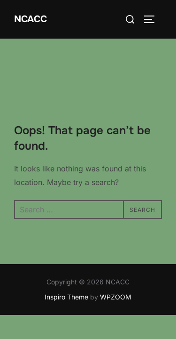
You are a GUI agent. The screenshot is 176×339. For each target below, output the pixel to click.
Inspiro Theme (66, 258)
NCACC (30, 19)
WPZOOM (115, 258)
